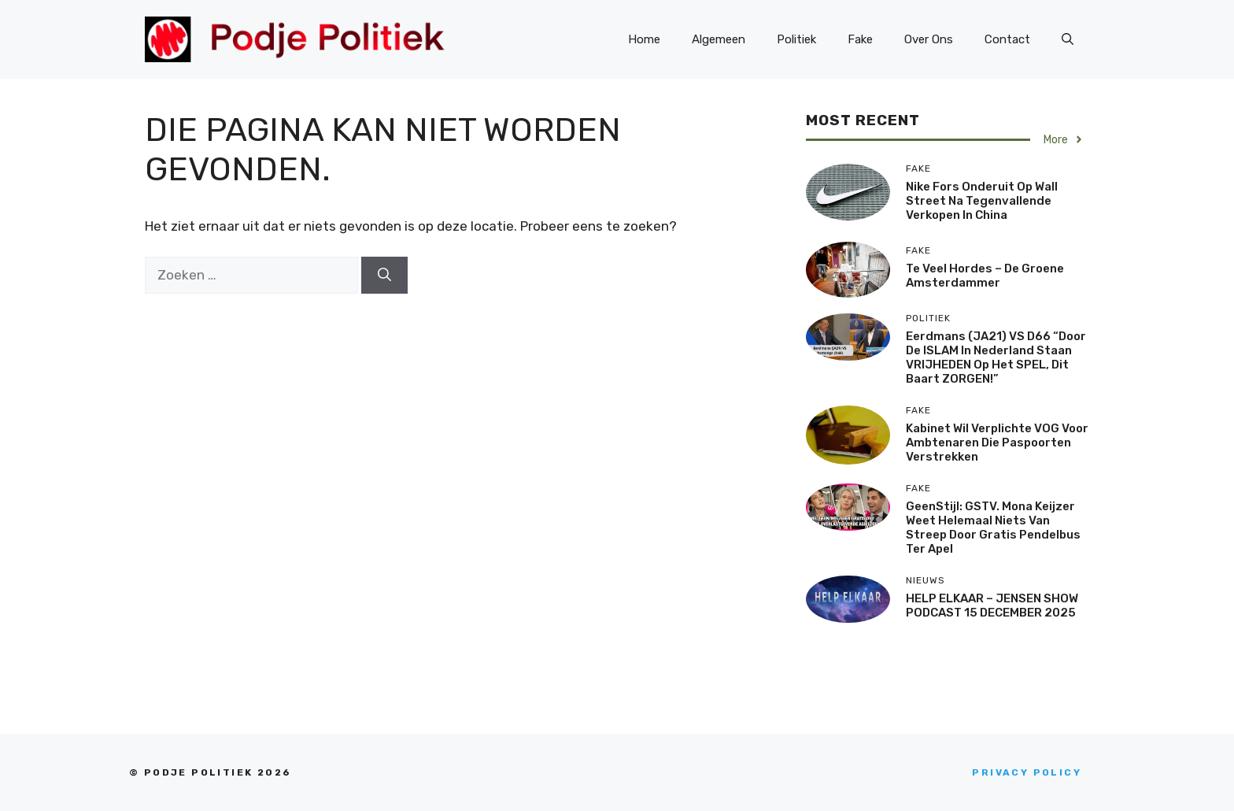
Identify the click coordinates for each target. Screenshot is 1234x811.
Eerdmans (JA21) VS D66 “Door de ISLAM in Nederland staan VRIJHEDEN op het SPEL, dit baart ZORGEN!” (996, 357)
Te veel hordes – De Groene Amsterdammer (985, 275)
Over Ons (928, 39)
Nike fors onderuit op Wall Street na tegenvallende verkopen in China (982, 201)
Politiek (796, 39)
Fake (860, 39)
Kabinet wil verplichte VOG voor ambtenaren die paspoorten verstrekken (997, 442)
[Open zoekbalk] (1067, 39)
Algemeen (718, 39)
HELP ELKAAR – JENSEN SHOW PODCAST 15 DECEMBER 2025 (992, 605)
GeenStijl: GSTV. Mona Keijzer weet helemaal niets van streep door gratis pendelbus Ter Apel (993, 527)
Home (644, 39)
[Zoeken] (384, 275)
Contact (1007, 39)
